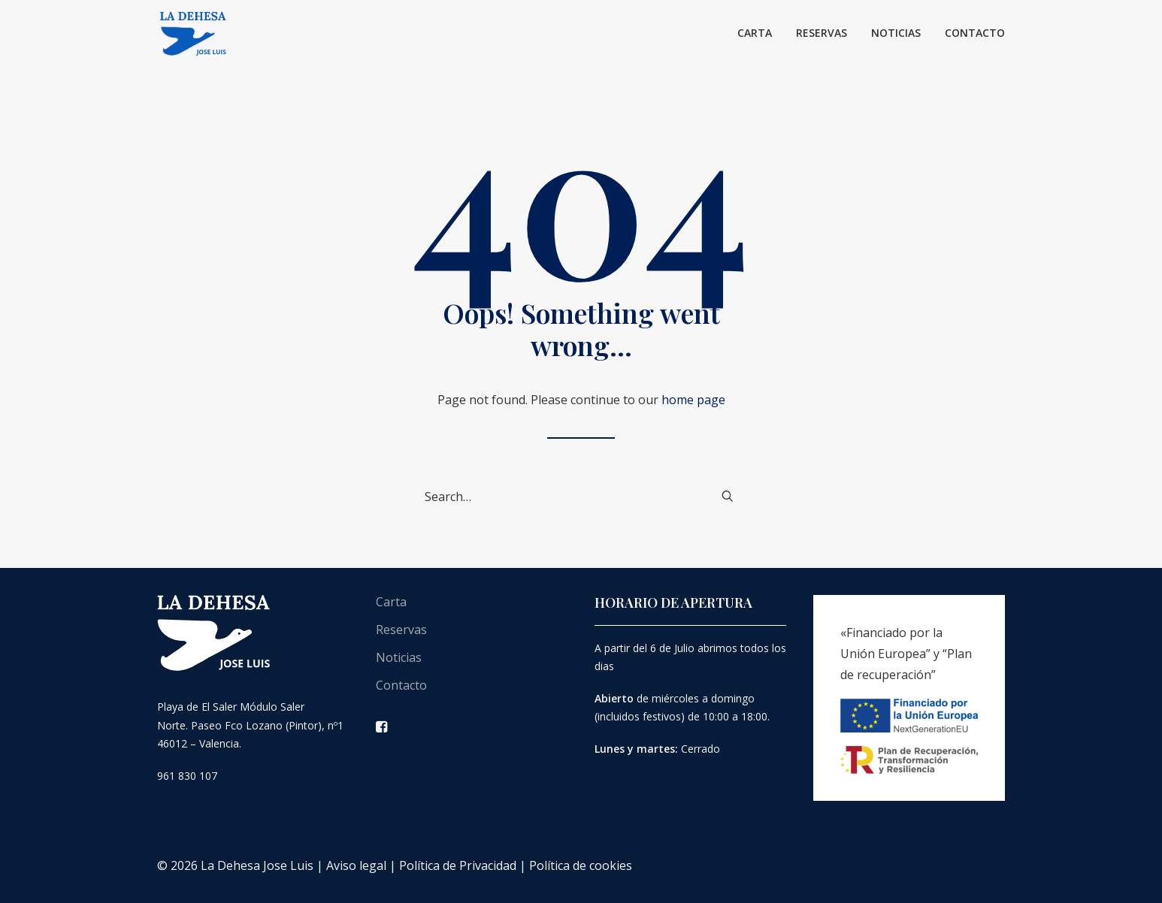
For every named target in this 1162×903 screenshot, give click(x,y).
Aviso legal (356, 865)
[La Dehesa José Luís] (193, 33)
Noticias (896, 33)
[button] (728, 496)
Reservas (821, 33)
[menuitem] (759, 33)
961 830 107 (187, 776)
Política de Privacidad (457, 865)
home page (693, 399)
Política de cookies (580, 865)
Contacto (975, 33)
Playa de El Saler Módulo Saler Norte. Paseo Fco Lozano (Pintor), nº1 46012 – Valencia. (250, 724)
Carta (754, 33)
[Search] (581, 496)
